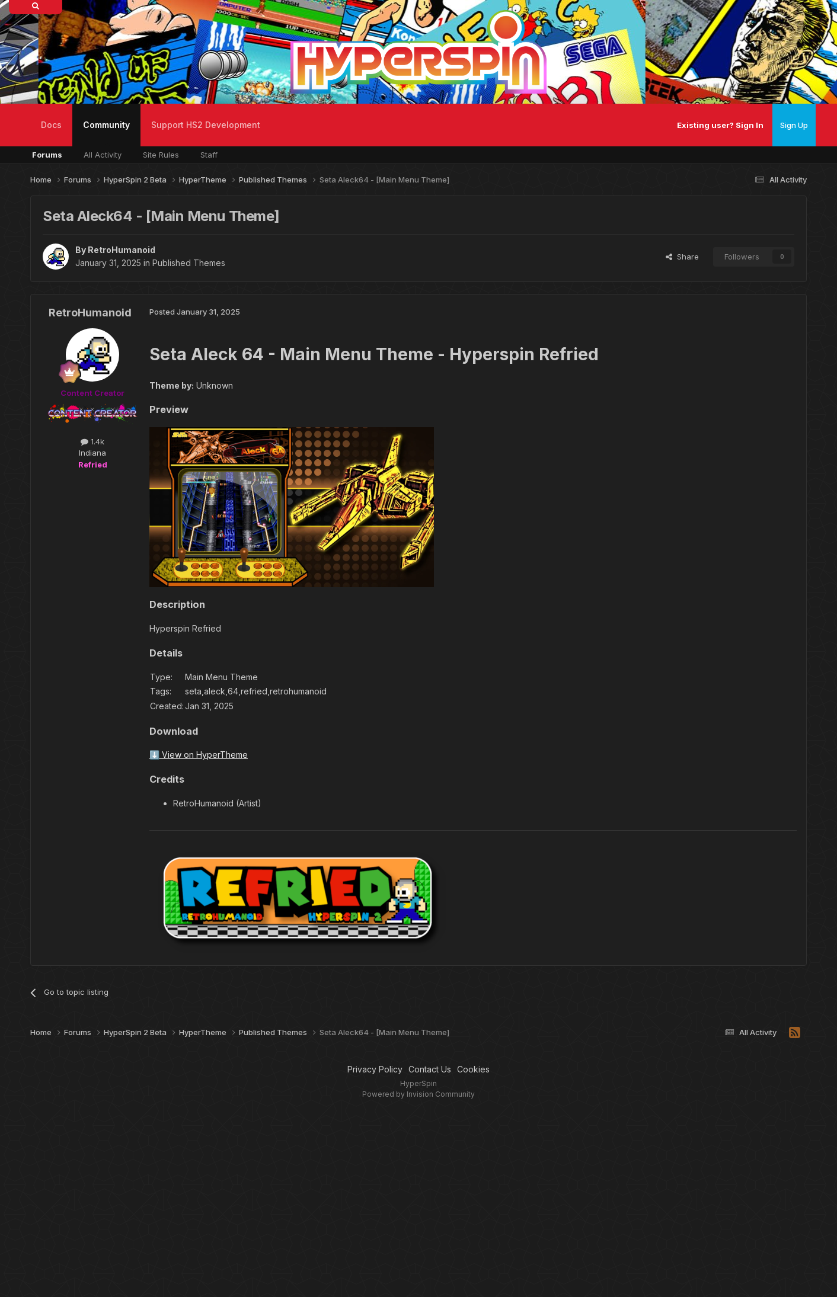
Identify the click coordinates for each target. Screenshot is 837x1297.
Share (682, 256)
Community (106, 133)
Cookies (473, 1069)
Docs (51, 125)
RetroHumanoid (121, 250)
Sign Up (794, 125)
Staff (209, 154)
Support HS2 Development (205, 125)
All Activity (103, 154)
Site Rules (161, 154)
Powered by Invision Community (418, 1094)
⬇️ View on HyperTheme (198, 755)
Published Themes (188, 263)
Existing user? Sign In (720, 125)
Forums (47, 154)
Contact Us (429, 1069)
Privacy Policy (374, 1069)
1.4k (92, 441)
